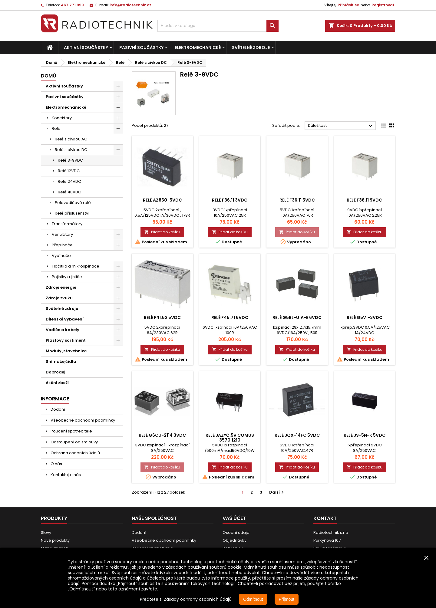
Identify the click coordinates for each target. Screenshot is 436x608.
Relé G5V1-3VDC (364, 317)
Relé (56, 128)
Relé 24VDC (69, 181)
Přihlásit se (348, 5)
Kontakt (325, 518)
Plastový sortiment (66, 340)
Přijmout (286, 599)
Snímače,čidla (61, 361)
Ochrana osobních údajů (75, 453)
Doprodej (55, 372)
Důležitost (341, 126)
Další (277, 492)
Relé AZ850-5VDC (162, 200)
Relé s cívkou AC (71, 139)
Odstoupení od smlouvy (74, 442)
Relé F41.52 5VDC (162, 317)
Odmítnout (253, 599)
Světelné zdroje (251, 47)
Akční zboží (57, 383)
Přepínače (62, 245)
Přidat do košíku (162, 232)
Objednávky (234, 540)
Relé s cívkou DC (71, 150)
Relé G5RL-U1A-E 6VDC (297, 317)
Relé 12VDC (69, 171)
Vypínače (61, 255)
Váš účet (234, 518)
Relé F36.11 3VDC (229, 200)
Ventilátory (62, 234)
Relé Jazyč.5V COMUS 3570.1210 (230, 437)
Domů (48, 75)
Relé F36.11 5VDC (297, 200)
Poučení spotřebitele (71, 431)
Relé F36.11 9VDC (364, 200)
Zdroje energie (61, 287)
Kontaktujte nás (65, 475)
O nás (56, 464)
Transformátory (67, 224)
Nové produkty (55, 540)
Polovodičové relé (73, 202)
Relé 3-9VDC (70, 160)
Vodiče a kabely (62, 330)
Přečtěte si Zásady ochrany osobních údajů (186, 599)
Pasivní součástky (141, 47)
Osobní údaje (236, 532)
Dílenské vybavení (65, 319)
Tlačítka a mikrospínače (75, 266)
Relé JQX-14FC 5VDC (297, 435)
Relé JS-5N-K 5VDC (364, 435)
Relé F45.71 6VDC (229, 317)
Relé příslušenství (72, 213)
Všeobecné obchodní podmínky (82, 420)
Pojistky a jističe (67, 277)
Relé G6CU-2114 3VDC (162, 435)
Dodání (57, 409)
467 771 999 (72, 5)
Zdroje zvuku (59, 298)
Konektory (62, 118)
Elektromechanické (198, 47)
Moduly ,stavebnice (66, 351)
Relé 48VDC (69, 192)
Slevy (46, 532)
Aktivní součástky (86, 47)
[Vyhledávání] (218, 26)
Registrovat (383, 5)
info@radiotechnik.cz (130, 5)
